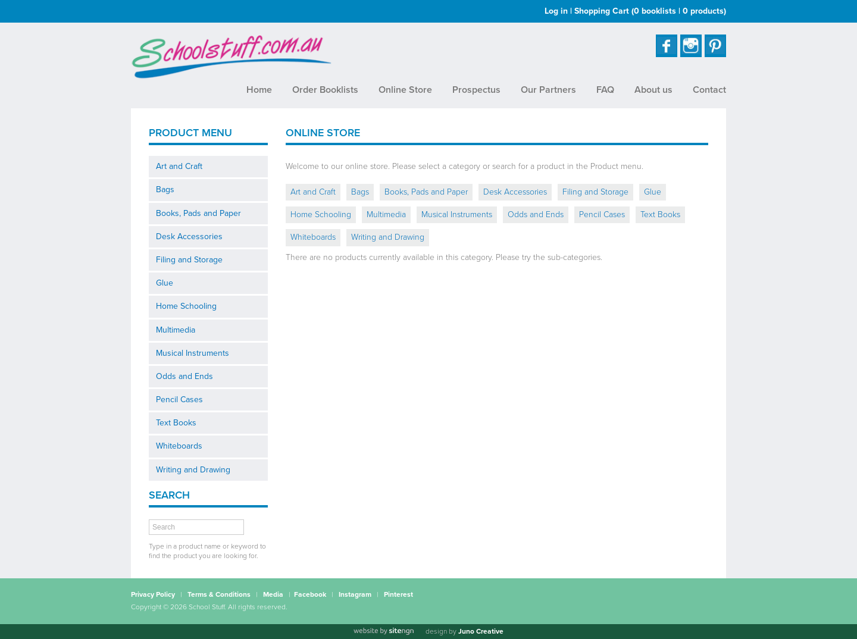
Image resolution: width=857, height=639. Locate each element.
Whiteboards (179, 446)
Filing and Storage (189, 260)
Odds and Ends (184, 376)
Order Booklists (325, 90)
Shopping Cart (650, 11)
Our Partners (548, 90)
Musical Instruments (192, 353)
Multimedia (175, 330)
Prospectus (476, 90)
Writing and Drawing (193, 470)
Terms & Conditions (219, 594)
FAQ (605, 90)
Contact (709, 90)
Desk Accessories (189, 236)
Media (273, 594)
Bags (165, 189)
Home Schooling (186, 306)
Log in (556, 11)
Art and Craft (179, 166)
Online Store (405, 90)
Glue (164, 283)
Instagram (355, 594)
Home (259, 90)
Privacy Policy (153, 594)
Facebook (310, 594)
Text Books (176, 423)
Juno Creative (480, 631)
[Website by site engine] (383, 631)
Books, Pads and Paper (198, 213)
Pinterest (398, 594)
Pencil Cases (179, 399)
